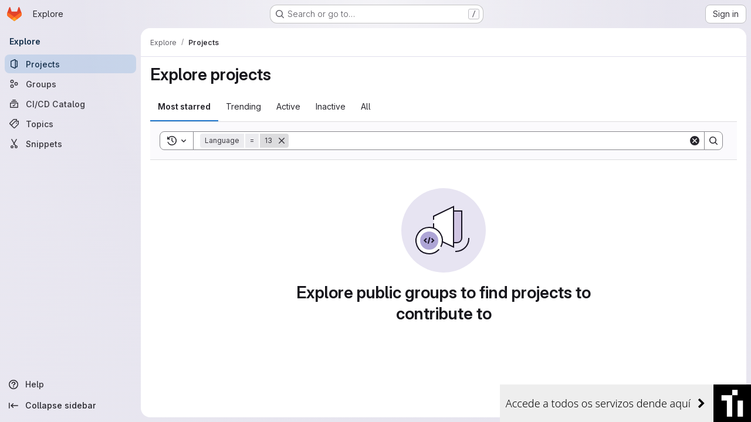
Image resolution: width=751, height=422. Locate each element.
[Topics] (70, 123)
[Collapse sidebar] (70, 405)
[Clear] (695, 141)
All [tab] (366, 106)
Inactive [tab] (331, 106)
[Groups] (70, 83)
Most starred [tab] (184, 106)
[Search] (488, 141)
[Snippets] (70, 143)
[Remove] (282, 141)
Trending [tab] (243, 106)
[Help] (70, 384)
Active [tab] (288, 106)
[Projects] (70, 64)
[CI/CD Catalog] (70, 103)
